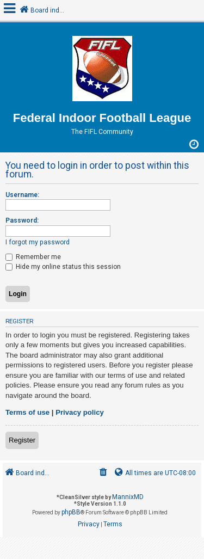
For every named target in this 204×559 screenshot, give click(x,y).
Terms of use (27, 412)
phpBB (71, 512)
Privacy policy (79, 412)
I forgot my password (37, 242)
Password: (22, 220)
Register (22, 440)
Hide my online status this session (63, 267)
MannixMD (128, 497)
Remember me (33, 257)
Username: (22, 195)
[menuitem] (103, 473)
